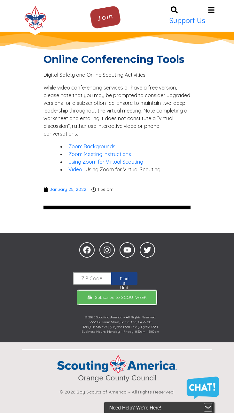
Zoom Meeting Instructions (99, 154)
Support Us (187, 20)
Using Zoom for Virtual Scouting (105, 162)
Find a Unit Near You (124, 280)
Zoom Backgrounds (91, 146)
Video (75, 169)
